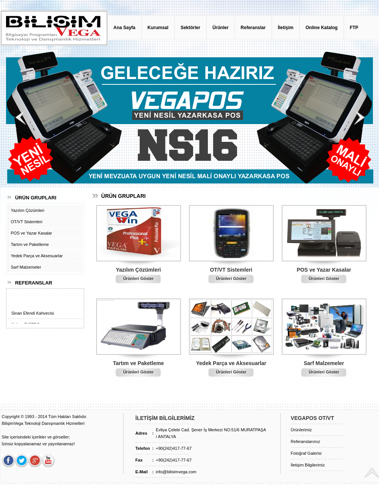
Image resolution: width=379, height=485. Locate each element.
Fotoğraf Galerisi (306, 453)
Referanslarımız (305, 441)
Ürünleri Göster (138, 278)
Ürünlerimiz (301, 429)
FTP (354, 27)
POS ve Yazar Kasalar (31, 233)
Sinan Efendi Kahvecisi (32, 315)
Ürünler (220, 27)
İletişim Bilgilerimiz (308, 465)
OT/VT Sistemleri (27, 221)
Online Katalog (322, 27)
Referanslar (253, 27)
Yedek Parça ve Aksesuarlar (37, 255)
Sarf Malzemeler (26, 267)
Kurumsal (158, 27)
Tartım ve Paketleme (30, 244)
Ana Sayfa (125, 27)
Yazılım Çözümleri (27, 210)
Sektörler (190, 27)
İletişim (285, 27)
